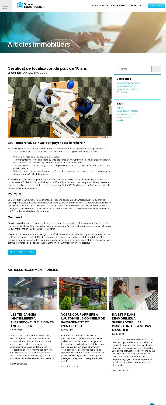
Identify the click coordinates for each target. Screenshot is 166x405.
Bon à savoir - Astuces (127, 111)
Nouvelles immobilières (128, 89)
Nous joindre (156, 6)
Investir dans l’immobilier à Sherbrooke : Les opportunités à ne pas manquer (131, 322)
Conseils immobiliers (126, 86)
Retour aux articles (22, 252)
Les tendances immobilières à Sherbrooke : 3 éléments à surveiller (32, 320)
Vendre (120, 120)
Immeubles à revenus (127, 114)
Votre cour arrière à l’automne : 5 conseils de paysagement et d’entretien (83, 320)
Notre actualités (124, 117)
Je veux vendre (118, 6)
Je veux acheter (137, 6)
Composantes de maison (129, 83)
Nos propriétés (100, 6)
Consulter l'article (18, 364)
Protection (122, 92)
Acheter (120, 108)
